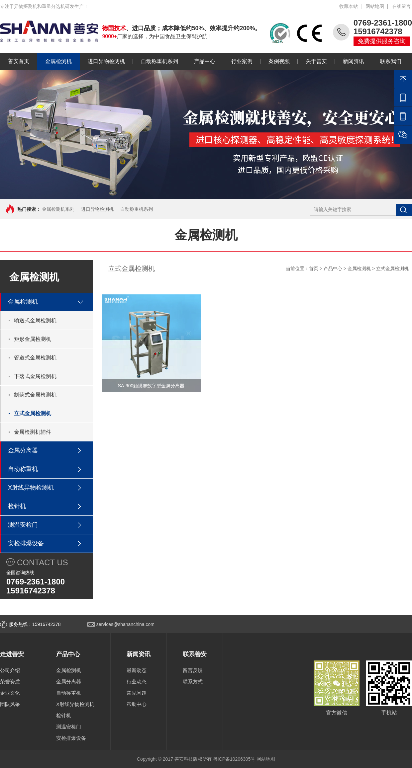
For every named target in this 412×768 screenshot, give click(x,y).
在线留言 (401, 6)
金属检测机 (54, 61)
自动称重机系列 (155, 61)
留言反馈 (193, 670)
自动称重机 (23, 469)
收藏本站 (348, 6)
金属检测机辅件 (32, 432)
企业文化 (10, 693)
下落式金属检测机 (35, 376)
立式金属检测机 (32, 413)
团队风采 (10, 704)
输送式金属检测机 (35, 320)
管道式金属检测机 (35, 357)
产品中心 (200, 61)
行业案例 (238, 61)
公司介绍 (10, 670)
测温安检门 (23, 524)
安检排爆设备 (26, 543)
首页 (313, 268)
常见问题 (137, 693)
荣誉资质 (10, 681)
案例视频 (275, 61)
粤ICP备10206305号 (234, 759)
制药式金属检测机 (35, 395)
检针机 (17, 506)
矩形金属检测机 (32, 339)
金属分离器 (23, 450)
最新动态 (137, 670)
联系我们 (386, 61)
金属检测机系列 (58, 209)
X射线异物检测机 (31, 487)
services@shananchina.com (125, 624)
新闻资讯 (349, 61)
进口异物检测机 (102, 61)
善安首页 (18, 61)
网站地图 (374, 6)
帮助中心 (137, 704)
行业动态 (137, 681)
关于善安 (312, 61)
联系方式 (193, 681)
